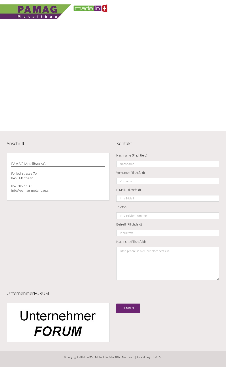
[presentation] (149, 291)
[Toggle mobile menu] (218, 6)
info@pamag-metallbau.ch (31, 190)
